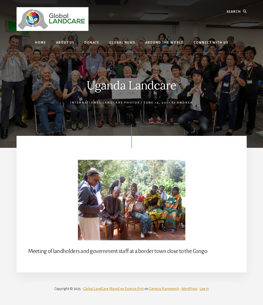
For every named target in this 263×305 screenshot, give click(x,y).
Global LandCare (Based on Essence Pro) (113, 289)
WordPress (189, 289)
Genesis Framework (164, 289)
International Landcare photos (105, 102)
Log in (204, 289)
